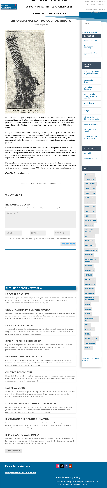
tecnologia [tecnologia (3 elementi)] (90, 343)
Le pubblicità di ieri (62, 7)
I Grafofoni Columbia (88, 88)
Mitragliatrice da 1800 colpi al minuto (91, 118)
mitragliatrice (53, 183)
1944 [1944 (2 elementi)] (93, 216)
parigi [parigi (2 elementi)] (87, 325)
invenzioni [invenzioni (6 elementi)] (89, 289)
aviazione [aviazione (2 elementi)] (89, 225)
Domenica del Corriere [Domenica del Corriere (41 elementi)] (90, 260)
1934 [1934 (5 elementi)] (87, 207)
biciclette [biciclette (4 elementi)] (89, 241)
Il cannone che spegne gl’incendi (27, 419)
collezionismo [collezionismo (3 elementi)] (91, 250)
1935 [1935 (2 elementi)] (93, 207)
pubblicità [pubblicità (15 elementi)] (89, 329)
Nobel (61, 183)
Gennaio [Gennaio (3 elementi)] (88, 275)
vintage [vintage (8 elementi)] (88, 348)
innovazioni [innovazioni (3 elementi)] (90, 284)
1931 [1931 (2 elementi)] (93, 202)
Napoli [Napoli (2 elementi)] (87, 314)
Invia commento (68, 244)
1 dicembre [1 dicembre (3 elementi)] (89, 175)
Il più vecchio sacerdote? (22, 434)
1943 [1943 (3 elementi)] (87, 216)
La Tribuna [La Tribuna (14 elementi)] (89, 293)
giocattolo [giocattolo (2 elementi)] (90, 280)
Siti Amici (87, 153)
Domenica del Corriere (31, 183)
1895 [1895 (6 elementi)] (87, 188)
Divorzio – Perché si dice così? (25, 356)
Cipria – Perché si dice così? (23, 340)
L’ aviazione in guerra (89, 104)
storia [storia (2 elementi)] (88, 339)
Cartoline (38, 13)
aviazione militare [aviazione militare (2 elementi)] (89, 231)
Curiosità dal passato (38, 7)
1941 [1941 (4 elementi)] (87, 211)
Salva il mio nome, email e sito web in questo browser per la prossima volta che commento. (39, 239)
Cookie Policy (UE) (56, 13)
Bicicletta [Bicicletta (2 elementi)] (89, 236)
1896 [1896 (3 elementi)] (93, 188)
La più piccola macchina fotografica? (30, 403)
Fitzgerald (43, 183)
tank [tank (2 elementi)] (96, 339)
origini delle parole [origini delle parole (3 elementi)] (90, 319)
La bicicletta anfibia (19, 325)
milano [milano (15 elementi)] (88, 309)
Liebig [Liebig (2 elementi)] (87, 304)
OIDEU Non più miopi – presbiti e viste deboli (90, 96)
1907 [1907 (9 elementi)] (93, 193)
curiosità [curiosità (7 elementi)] (89, 255)
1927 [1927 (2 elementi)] (87, 202)
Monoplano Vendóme (88, 111)
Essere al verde (15, 387)
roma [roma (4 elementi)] (87, 334)
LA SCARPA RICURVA (17, 294)
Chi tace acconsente (19, 372)
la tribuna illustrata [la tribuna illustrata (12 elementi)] (89, 299)
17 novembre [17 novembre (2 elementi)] (90, 184)
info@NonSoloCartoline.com (20, 472)
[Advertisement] (40, 269)
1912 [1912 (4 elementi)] (87, 198)
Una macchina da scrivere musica (27, 309)
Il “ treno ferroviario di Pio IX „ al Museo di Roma (91, 73)
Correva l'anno (89, 41)
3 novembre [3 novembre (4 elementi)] (90, 179)
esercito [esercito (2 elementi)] (88, 266)
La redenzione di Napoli (90, 130)
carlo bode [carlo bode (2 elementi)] (89, 245)
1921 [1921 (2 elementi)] (93, 198)
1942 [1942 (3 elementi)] (93, 211)
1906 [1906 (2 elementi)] (87, 193)
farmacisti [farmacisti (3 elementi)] (89, 270)
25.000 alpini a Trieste (89, 81)
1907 (20, 183)
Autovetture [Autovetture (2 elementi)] (90, 221)
